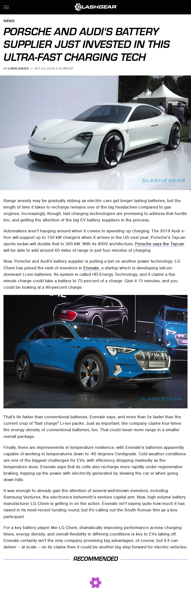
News (8, 21)
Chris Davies (18, 68)
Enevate (91, 268)
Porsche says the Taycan (159, 244)
